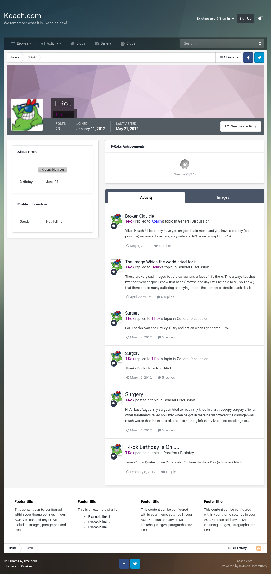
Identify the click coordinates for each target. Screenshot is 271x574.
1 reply (168, 472)
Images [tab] (223, 197)
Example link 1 (99, 517)
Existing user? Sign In (215, 18)
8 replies (162, 246)
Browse (22, 43)
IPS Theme (11, 561)
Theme (10, 566)
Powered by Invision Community (244, 566)
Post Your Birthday (178, 453)
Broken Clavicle (139, 216)
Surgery (132, 313)
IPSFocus (30, 561)
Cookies (27, 566)
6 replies (165, 297)
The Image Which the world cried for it (161, 261)
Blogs (80, 43)
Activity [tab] (146, 197)
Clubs (130, 43)
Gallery (105, 43)
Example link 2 (99, 522)
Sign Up (245, 18)
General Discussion (194, 221)
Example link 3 (99, 527)
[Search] (202, 43)
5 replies (166, 337)
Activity (52, 43)
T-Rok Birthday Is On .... (152, 447)
